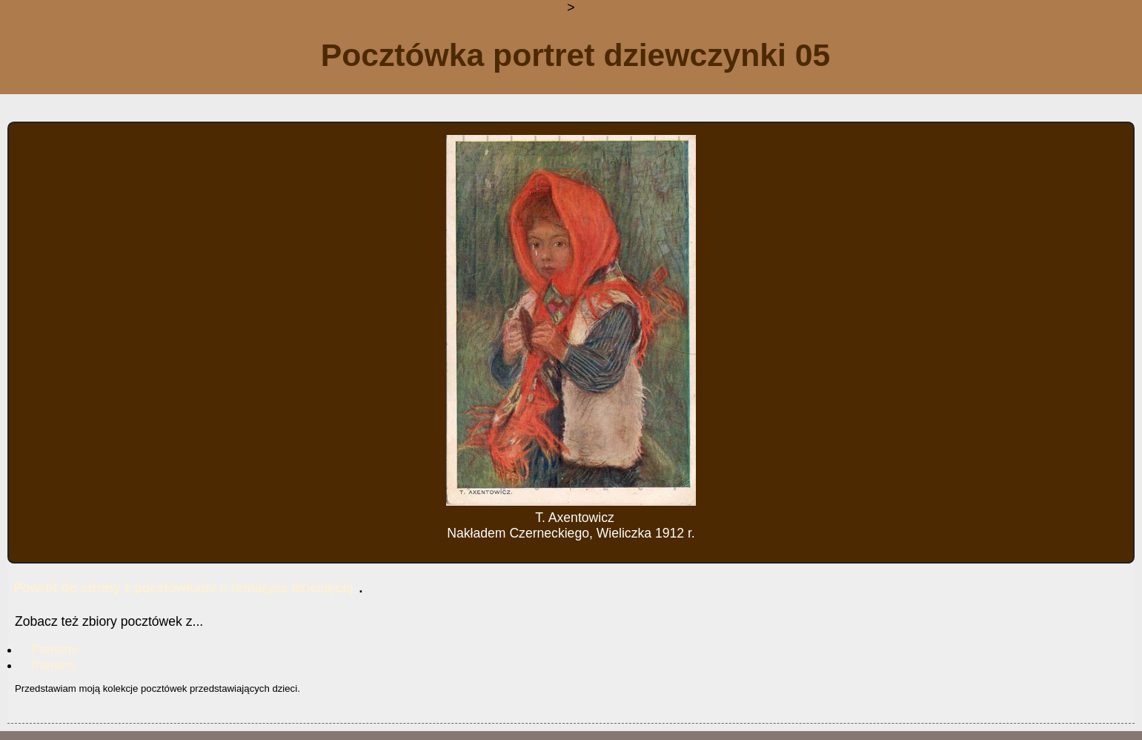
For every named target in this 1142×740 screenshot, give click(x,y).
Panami (53, 665)
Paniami (55, 649)
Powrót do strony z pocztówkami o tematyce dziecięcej (183, 588)
